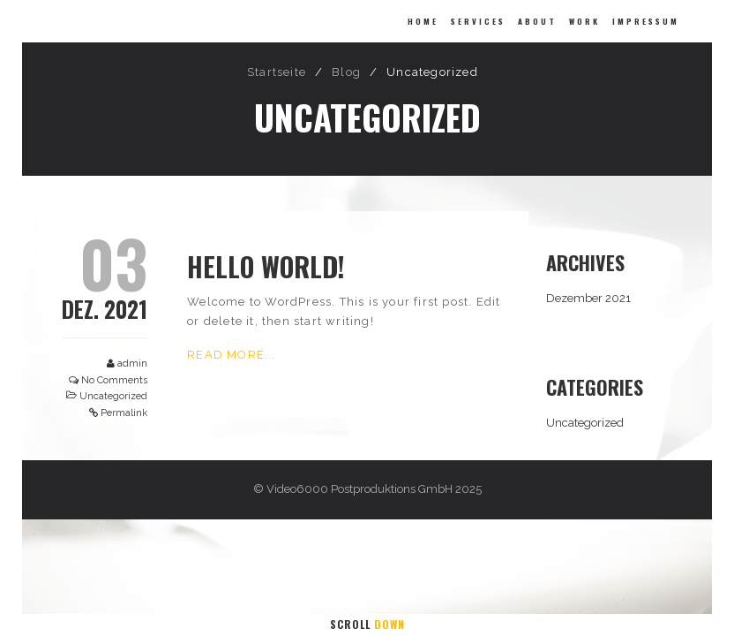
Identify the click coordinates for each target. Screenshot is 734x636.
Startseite (276, 72)
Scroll (367, 624)
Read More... (231, 354)
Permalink (124, 413)
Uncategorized (113, 396)
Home (423, 21)
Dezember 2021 (588, 298)
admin (132, 363)
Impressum (645, 21)
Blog (346, 72)
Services (478, 21)
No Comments (114, 380)
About (537, 21)
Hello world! (266, 266)
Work (584, 21)
